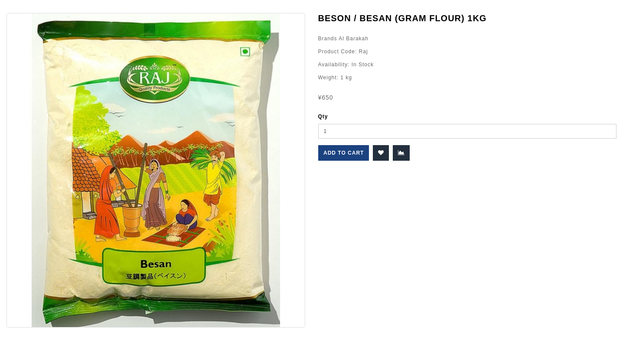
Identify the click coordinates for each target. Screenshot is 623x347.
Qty (323, 117)
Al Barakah (353, 39)
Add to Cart (343, 153)
